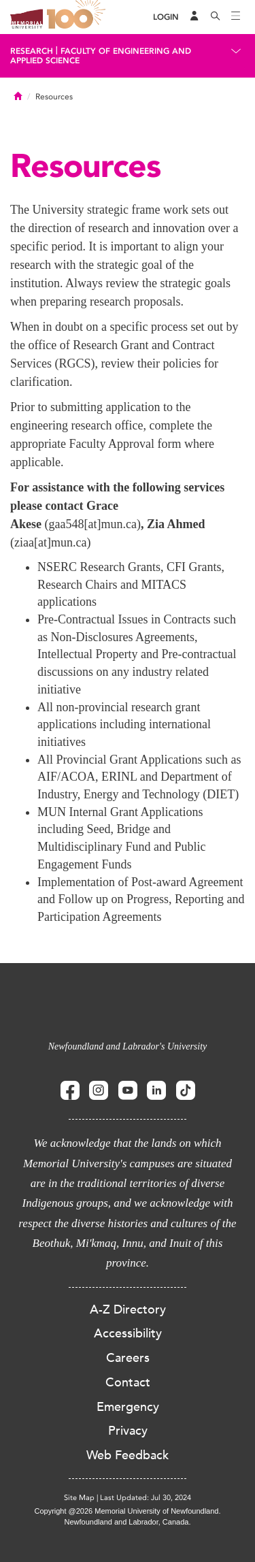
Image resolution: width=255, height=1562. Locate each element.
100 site (78, 17)
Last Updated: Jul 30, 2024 (145, 1497)
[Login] (166, 17)
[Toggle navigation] (236, 17)
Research (31, 51)
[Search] (215, 17)
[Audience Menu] (194, 17)
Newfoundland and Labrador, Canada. (128, 1522)
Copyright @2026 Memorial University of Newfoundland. (127, 1511)
